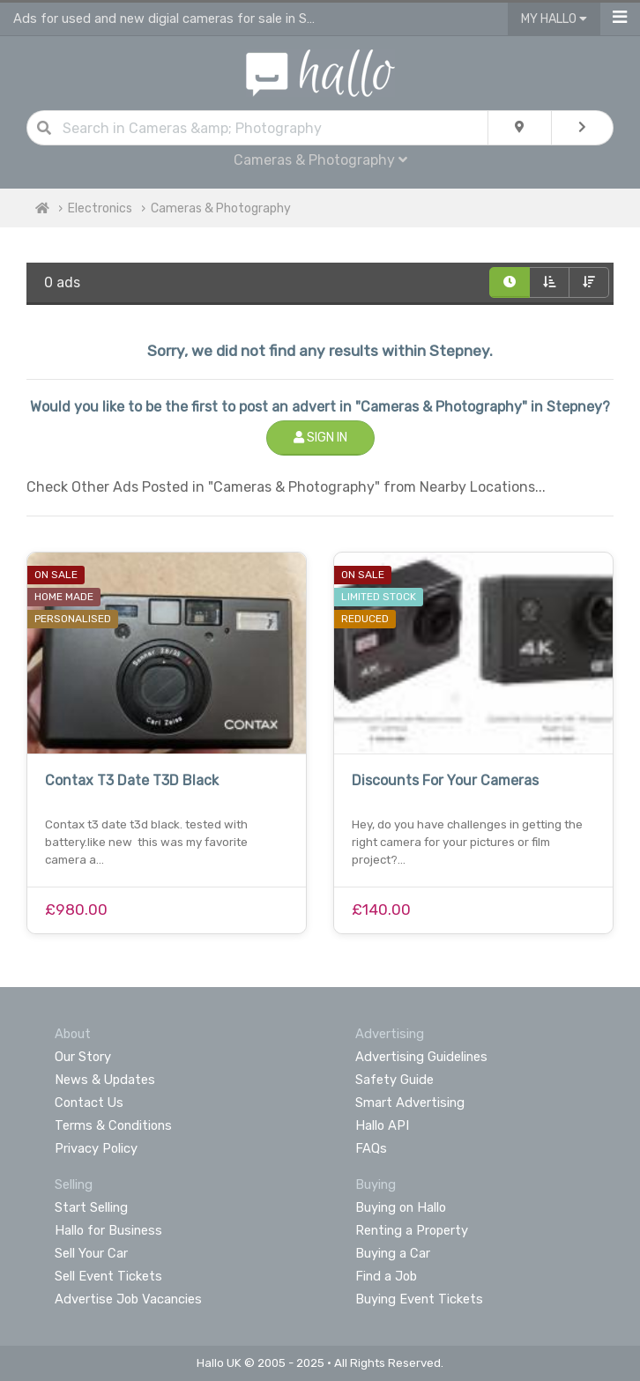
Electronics (100, 208)
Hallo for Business (108, 1230)
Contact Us (89, 1102)
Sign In (320, 437)
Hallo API (382, 1125)
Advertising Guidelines (421, 1057)
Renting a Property (411, 1230)
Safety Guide (394, 1080)
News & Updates (105, 1080)
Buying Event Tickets (419, 1299)
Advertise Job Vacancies (128, 1299)
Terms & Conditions (113, 1125)
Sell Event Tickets (108, 1276)
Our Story (83, 1057)
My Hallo (554, 18)
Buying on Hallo (400, 1207)
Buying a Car (392, 1253)
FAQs (371, 1148)
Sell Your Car (91, 1253)
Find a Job (386, 1276)
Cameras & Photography (320, 160)
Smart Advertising (410, 1102)
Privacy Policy (96, 1148)
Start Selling (91, 1207)
